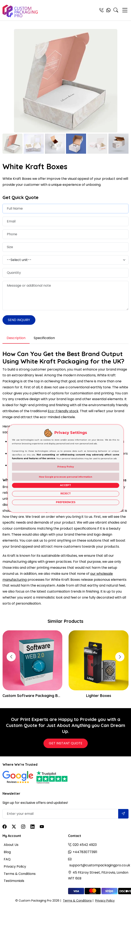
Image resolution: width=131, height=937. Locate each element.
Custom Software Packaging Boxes (32, 695)
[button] (119, 656)
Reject (65, 493)
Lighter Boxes (98, 695)
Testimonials (14, 880)
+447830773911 (85, 852)
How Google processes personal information (65, 477)
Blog (7, 852)
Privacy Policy (15, 866)
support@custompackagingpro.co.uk (99, 865)
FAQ (7, 859)
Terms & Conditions (20, 873)
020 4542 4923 (85, 844)
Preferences (65, 502)
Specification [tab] (44, 338)
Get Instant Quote (65, 743)
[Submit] (123, 814)
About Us (11, 844)
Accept (65, 485)
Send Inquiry (19, 320)
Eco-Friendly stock (63, 411)
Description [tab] (16, 338)
